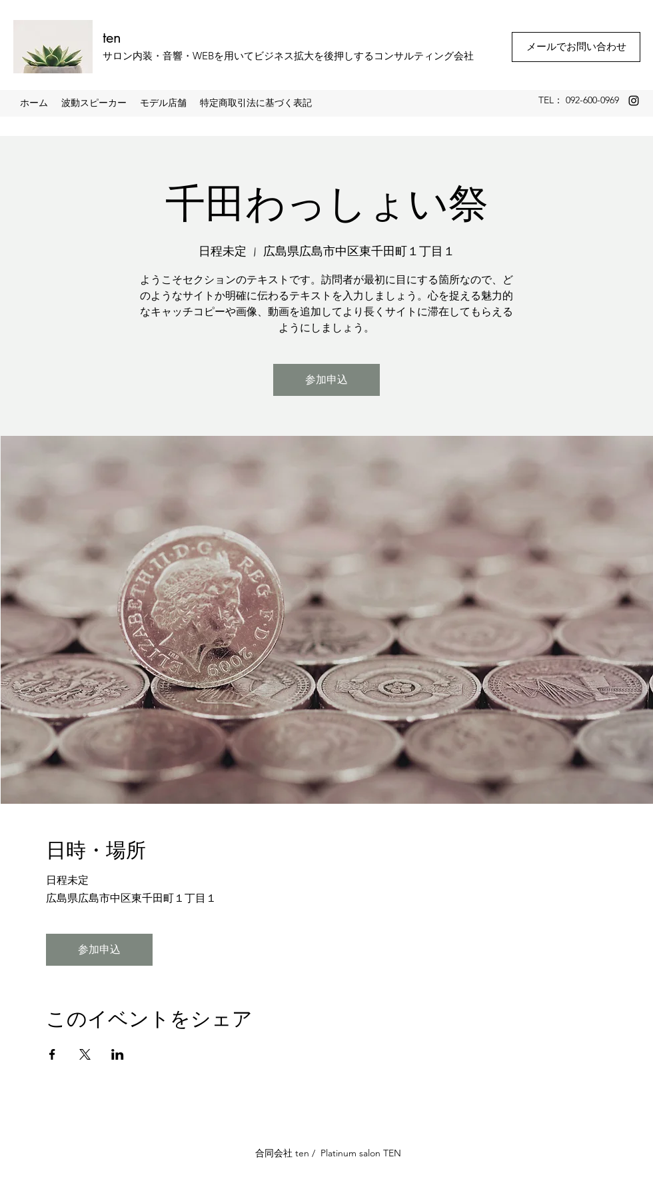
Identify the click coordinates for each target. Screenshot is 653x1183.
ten (112, 37)
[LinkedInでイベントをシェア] (117, 1054)
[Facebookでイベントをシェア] (52, 1054)
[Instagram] (633, 100)
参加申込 (326, 379)
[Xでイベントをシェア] (85, 1054)
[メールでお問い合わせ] (576, 47)
